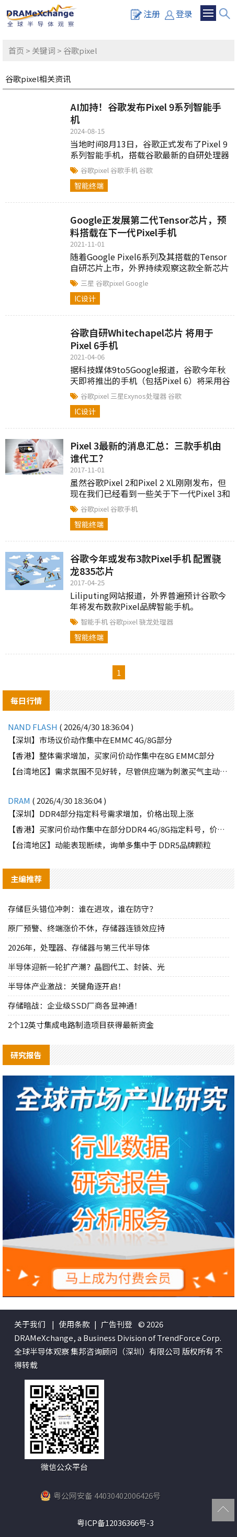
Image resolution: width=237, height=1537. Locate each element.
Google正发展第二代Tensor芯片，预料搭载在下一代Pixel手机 (148, 226)
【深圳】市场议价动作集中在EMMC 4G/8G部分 (90, 739)
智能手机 (95, 622)
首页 (16, 50)
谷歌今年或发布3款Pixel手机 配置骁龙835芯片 (145, 564)
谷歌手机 (124, 170)
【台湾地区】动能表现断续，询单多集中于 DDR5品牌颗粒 (109, 844)
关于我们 (30, 1324)
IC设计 (85, 298)
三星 (88, 283)
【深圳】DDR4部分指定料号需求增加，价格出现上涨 (101, 813)
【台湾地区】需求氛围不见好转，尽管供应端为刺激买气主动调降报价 (119, 771)
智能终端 (89, 185)
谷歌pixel (95, 170)
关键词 (43, 50)
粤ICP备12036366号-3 (115, 1522)
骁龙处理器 (156, 622)
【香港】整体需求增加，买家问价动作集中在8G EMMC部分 (111, 755)
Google (137, 283)
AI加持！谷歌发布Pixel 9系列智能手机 (145, 113)
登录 (179, 13)
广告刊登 (116, 1324)
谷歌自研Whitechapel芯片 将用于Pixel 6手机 (141, 339)
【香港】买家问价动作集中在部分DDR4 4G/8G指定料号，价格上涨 (119, 829)
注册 (145, 13)
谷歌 (146, 170)
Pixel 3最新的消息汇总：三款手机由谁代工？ (145, 451)
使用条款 (74, 1324)
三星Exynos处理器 (139, 396)
